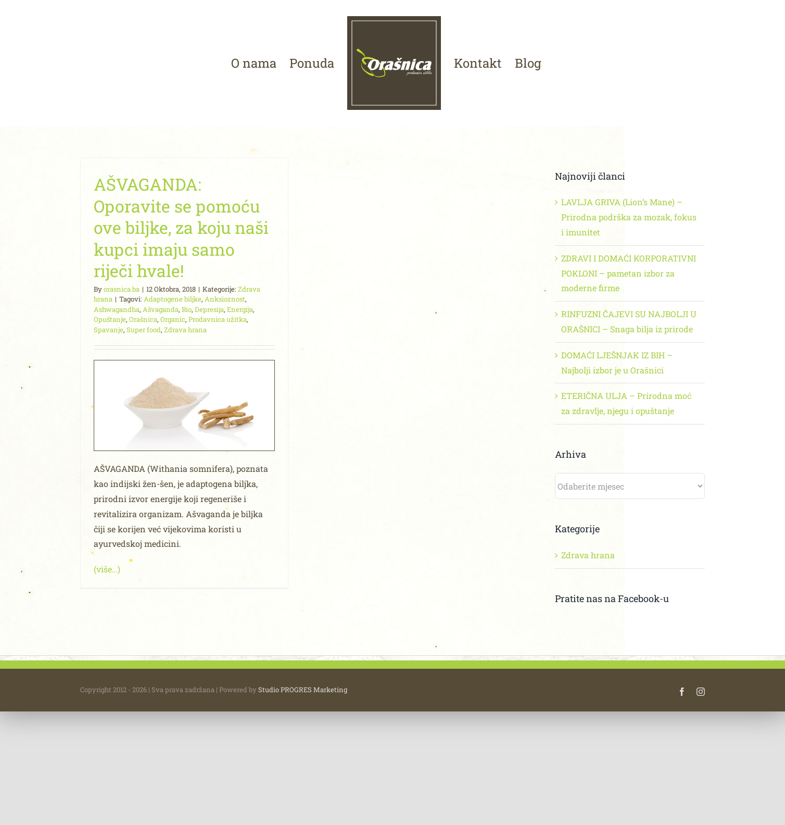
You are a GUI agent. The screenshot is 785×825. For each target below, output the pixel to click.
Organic (172, 319)
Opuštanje (110, 319)
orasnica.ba (122, 289)
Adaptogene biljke (172, 299)
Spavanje (108, 329)
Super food (143, 329)
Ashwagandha (117, 309)
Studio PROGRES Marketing (302, 729)
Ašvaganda (161, 309)
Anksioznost (225, 299)
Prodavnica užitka (217, 319)
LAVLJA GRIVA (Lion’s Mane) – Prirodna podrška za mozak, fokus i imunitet (629, 217)
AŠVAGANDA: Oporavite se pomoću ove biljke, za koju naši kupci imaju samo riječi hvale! (181, 227)
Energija (240, 309)
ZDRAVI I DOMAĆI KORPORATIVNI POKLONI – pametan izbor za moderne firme (628, 273)
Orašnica (143, 319)
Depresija (209, 309)
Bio (187, 309)
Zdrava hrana (185, 329)
